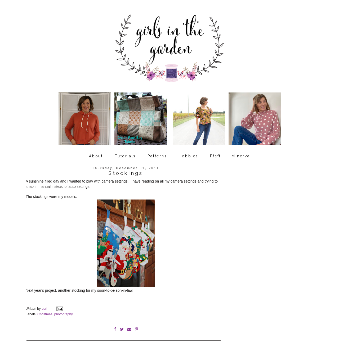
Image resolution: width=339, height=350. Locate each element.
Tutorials (125, 154)
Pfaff (215, 154)
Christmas (44, 310)
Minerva (240, 154)
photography (63, 310)
